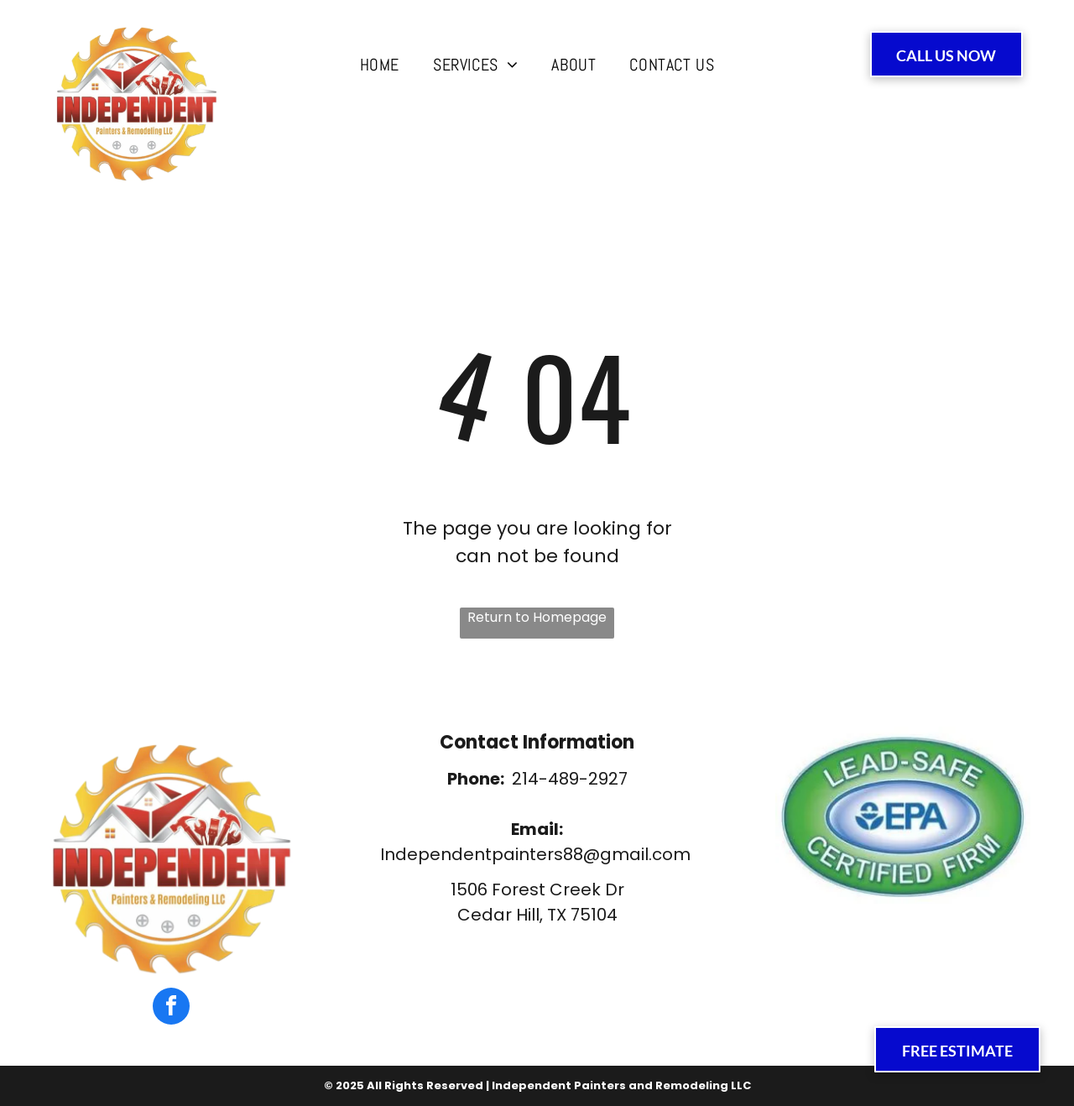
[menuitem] (379, 64)
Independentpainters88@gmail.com (535, 854)
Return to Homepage (537, 617)
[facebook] (171, 1008)
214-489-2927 (570, 778)
